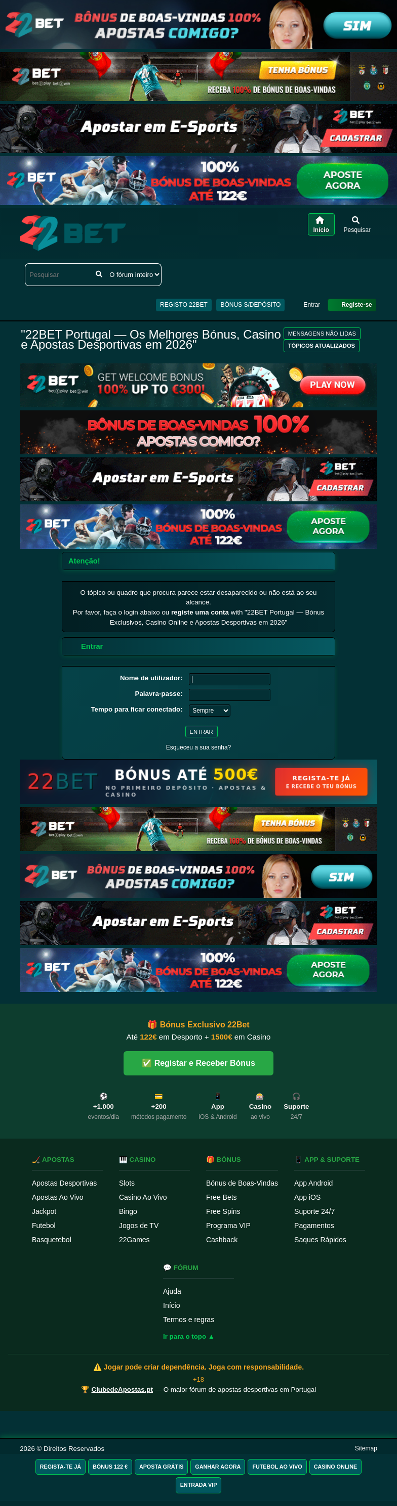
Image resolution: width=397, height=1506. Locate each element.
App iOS (307, 1197)
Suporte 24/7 (314, 1211)
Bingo (128, 1211)
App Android (313, 1183)
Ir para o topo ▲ (189, 1336)
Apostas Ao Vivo (58, 1197)
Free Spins (223, 1211)
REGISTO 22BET (184, 304)
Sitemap (366, 1448)
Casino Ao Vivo (143, 1197)
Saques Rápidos (320, 1240)
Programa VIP (228, 1225)
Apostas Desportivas (64, 1183)
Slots (127, 1183)
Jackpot (44, 1211)
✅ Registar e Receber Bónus (198, 1063)
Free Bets (221, 1197)
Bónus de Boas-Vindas (242, 1183)
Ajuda (172, 1291)
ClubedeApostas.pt (122, 1389)
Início (171, 1305)
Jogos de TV (138, 1225)
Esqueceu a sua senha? (198, 747)
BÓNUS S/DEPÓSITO (250, 304)
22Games (134, 1240)
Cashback (221, 1240)
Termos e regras (188, 1319)
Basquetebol (51, 1240)
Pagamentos (314, 1225)
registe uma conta (200, 612)
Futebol (44, 1225)
